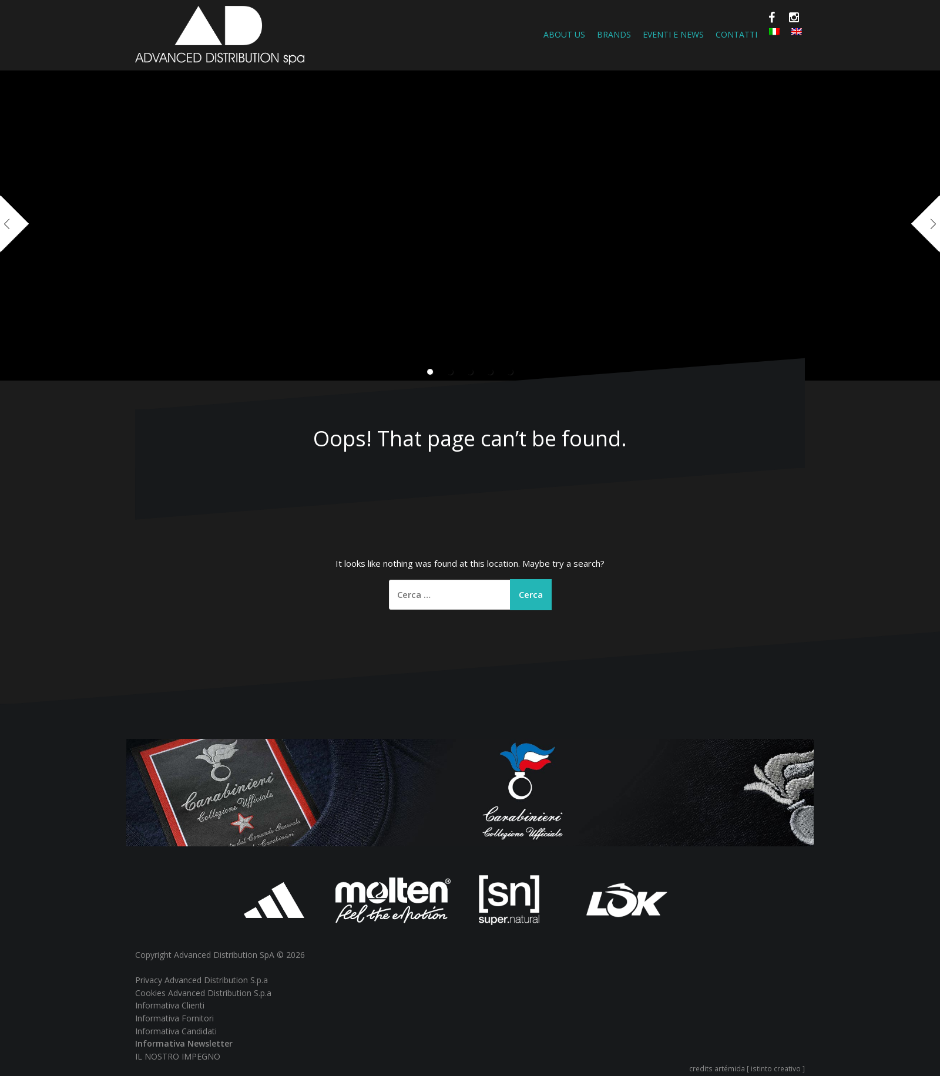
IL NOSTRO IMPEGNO (177, 1056)
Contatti (736, 34)
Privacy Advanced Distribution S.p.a (201, 980)
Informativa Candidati (176, 1031)
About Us (564, 34)
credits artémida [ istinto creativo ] (747, 1068)
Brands (614, 34)
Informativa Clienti (169, 1005)
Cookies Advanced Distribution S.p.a (203, 992)
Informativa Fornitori (174, 1018)
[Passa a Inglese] (796, 31)
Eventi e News (673, 34)
